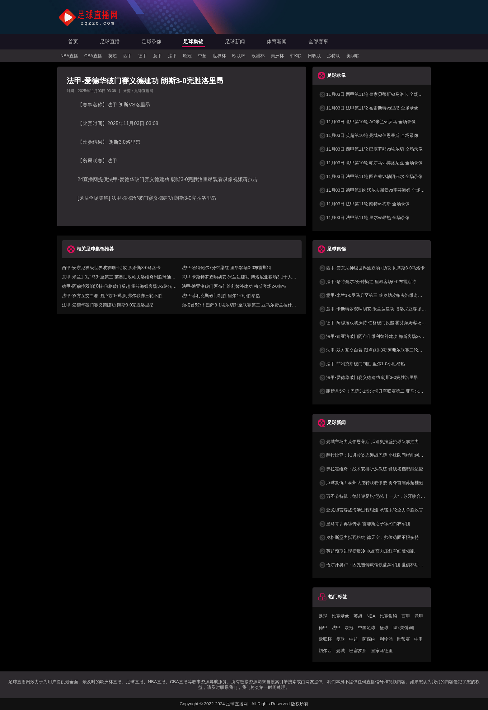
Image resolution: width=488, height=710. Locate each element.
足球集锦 (193, 41)
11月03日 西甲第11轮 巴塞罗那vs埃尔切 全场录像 (371, 149)
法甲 (172, 55)
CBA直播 (93, 55)
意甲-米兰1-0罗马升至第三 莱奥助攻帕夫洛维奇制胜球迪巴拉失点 (386, 295)
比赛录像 (340, 616)
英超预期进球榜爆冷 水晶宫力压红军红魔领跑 (367, 551)
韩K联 (296, 55)
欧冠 (187, 55)
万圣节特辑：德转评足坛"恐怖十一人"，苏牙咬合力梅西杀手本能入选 (389, 496)
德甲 (142, 55)
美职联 (352, 55)
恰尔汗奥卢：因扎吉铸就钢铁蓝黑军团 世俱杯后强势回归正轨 (382, 564)
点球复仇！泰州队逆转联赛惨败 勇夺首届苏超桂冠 (371, 482)
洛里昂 (142, 104)
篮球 (384, 627)
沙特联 (333, 55)
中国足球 (366, 627)
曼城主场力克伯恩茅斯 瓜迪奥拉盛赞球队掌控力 (369, 441)
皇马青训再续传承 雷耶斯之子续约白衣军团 (364, 523)
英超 (112, 55)
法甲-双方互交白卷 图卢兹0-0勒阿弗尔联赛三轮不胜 (112, 295)
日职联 (314, 55)
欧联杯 (238, 55)
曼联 (340, 639)
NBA (371, 616)
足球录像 (152, 41)
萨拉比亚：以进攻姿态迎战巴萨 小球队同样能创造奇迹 (375, 455)
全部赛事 (318, 41)
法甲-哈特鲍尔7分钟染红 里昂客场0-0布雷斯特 (227, 267)
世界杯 (219, 55)
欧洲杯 (258, 55)
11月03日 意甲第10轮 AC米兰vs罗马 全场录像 (367, 121)
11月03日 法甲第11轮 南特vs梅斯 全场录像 (364, 203)
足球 (323, 616)
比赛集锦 (388, 616)
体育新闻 (277, 41)
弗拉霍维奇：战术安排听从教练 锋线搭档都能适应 (371, 468)
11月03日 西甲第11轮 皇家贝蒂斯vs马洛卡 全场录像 (373, 94)
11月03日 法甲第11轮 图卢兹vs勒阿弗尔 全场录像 (371, 176)
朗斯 (123, 104)
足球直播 (110, 41)
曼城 (340, 650)
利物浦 (386, 639)
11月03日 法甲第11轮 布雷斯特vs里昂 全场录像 (368, 107)
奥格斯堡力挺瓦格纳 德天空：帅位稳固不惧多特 (369, 537)
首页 (73, 41)
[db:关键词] (403, 627)
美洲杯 (277, 55)
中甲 (418, 639)
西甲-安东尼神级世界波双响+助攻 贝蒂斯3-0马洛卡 (111, 267)
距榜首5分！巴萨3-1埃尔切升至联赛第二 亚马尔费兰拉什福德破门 (386, 391)
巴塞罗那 (358, 650)
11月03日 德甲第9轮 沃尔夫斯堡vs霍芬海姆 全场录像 (374, 190)
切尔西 (325, 650)
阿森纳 (368, 639)
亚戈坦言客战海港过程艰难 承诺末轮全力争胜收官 (371, 509)
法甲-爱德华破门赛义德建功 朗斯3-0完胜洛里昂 (108, 304)
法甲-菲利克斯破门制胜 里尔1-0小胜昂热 (221, 295)
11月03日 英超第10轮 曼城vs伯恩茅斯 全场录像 (368, 135)
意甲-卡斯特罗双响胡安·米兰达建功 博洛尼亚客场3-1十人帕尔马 (384, 308)
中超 (202, 55)
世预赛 (403, 639)
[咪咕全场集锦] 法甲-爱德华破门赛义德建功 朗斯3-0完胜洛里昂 (146, 198)
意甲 (157, 55)
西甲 (127, 55)
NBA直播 (69, 55)
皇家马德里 (382, 650)
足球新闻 (235, 41)
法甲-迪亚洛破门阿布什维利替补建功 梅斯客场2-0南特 (234, 286)
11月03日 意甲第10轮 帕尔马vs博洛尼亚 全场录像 (371, 162)
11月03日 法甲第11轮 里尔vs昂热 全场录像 (364, 217)
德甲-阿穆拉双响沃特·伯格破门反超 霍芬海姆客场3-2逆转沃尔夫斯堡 (388, 322)
